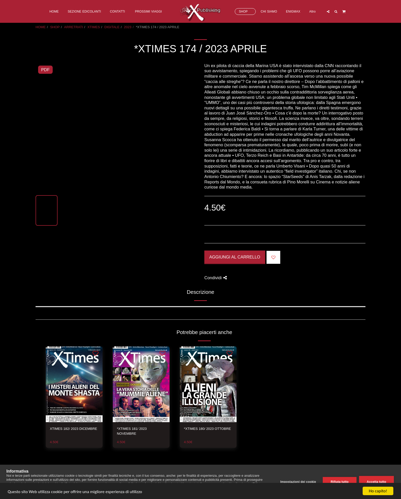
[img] (74, 384)
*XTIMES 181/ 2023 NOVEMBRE (132, 431)
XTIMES (93, 27)
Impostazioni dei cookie (298, 482)
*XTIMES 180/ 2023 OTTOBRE (207, 429)
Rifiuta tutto (340, 482)
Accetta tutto (376, 482)
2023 (127, 27)
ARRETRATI (73, 27)
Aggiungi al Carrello (234, 257)
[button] (327, 11)
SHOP (55, 27)
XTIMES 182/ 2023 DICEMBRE (73, 429)
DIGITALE (111, 27)
